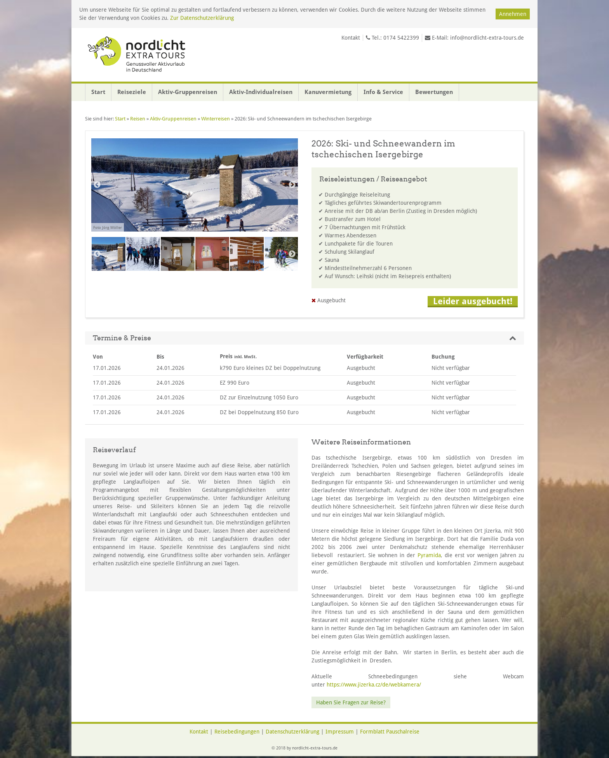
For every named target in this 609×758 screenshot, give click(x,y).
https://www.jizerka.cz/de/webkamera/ (374, 684)
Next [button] (292, 185)
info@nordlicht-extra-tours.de (487, 38)
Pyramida (429, 555)
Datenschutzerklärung (292, 731)
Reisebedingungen (236, 731)
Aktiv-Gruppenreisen (187, 92)
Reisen (137, 119)
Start (98, 92)
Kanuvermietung (327, 92)
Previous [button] (97, 185)
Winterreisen (215, 119)
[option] (194, 189)
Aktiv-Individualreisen (260, 92)
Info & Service (383, 92)
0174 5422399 (401, 38)
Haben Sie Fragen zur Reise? (351, 702)
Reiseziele (131, 92)
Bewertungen (434, 92)
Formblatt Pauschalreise (389, 731)
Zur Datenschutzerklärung (202, 18)
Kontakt (350, 38)
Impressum (339, 731)
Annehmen (512, 14)
